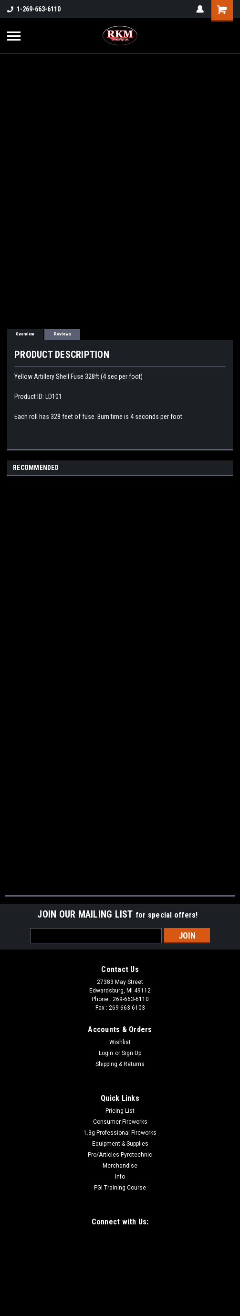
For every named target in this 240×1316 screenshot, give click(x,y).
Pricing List (120, 1110)
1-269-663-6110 (34, 9)
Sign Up (131, 1053)
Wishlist (120, 1042)
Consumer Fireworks (120, 1121)
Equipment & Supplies (120, 1143)
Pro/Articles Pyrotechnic (120, 1154)
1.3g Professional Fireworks (120, 1132)
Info (120, 1176)
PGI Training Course (120, 1187)
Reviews (62, 334)
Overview (25, 334)
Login (106, 1053)
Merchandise (120, 1165)
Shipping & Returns (120, 1064)
